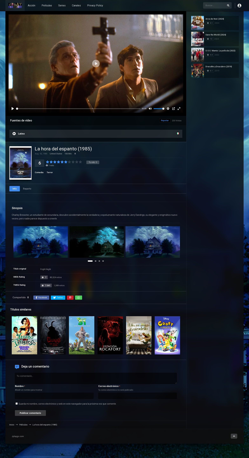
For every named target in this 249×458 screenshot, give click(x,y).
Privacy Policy (95, 5)
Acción (31, 5)
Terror (50, 172)
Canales (76, 5)
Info (15, 188)
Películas (47, 5)
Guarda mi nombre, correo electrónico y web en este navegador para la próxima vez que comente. (67, 404)
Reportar (165, 120)
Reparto (27, 188)
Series (62, 5)
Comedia (39, 172)
